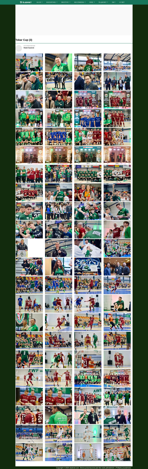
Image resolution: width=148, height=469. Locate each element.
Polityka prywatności (123, 468)
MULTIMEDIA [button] (79, 2)
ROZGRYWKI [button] (51, 2)
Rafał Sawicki (29, 48)
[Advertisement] (74, 21)
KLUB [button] (39, 2)
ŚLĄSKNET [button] (103, 2)
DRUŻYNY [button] (65, 2)
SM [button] (113, 2)
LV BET (121, 2)
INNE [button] (91, 2)
